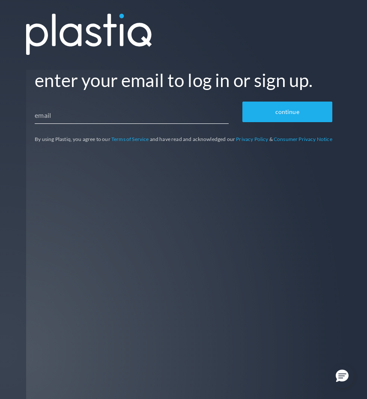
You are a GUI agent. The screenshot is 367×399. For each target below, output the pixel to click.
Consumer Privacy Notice (303, 139)
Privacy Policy (252, 139)
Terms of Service (130, 139)
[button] (342, 376)
